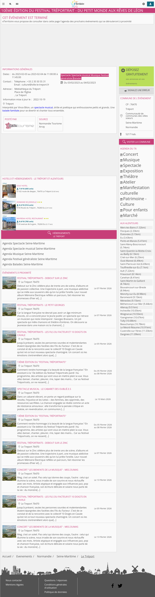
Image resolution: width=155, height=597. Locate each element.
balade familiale (10, 110)
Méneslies (125, 300)
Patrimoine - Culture (133, 201)
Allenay (124, 307)
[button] (136, 76)
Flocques (125, 231)
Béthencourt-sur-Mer (131, 303)
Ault (122, 270)
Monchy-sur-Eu (128, 294)
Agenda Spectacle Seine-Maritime (23, 243)
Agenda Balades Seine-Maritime (22, 264)
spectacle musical (43, 107)
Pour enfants (135, 209)
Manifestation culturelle (134, 190)
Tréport (130, 109)
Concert (130, 154)
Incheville (125, 310)
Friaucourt (125, 274)
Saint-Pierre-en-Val (130, 264)
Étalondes (125, 234)
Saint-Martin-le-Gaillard (132, 280)
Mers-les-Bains (128, 227)
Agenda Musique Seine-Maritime (23, 254)
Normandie (132, 127)
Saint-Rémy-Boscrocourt (133, 244)
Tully (122, 320)
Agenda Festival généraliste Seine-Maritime (29, 259)
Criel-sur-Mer (127, 257)
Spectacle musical (81, 75)
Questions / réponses (55, 580)
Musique (96, 75)
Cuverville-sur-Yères (130, 330)
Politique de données (55, 592)
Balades (77, 78)
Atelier (129, 182)
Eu (121, 237)
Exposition (133, 171)
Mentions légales (15, 584)
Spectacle (66, 75)
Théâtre (130, 176)
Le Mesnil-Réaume (130, 327)
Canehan (125, 277)
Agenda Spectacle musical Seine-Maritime (28, 248)
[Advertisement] (77, 45)
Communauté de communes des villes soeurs (137, 116)
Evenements (24, 556)
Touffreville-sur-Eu (130, 267)
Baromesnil (126, 297)
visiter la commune (136, 141)
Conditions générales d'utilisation (55, 586)
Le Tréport (87, 556)
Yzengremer (126, 317)
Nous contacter (14, 580)
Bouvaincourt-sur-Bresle (133, 287)
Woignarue (126, 314)
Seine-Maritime (134, 122)
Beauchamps (127, 324)
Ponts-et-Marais (128, 241)
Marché (130, 215)
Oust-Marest (126, 260)
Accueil (6, 556)
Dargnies (125, 334)
